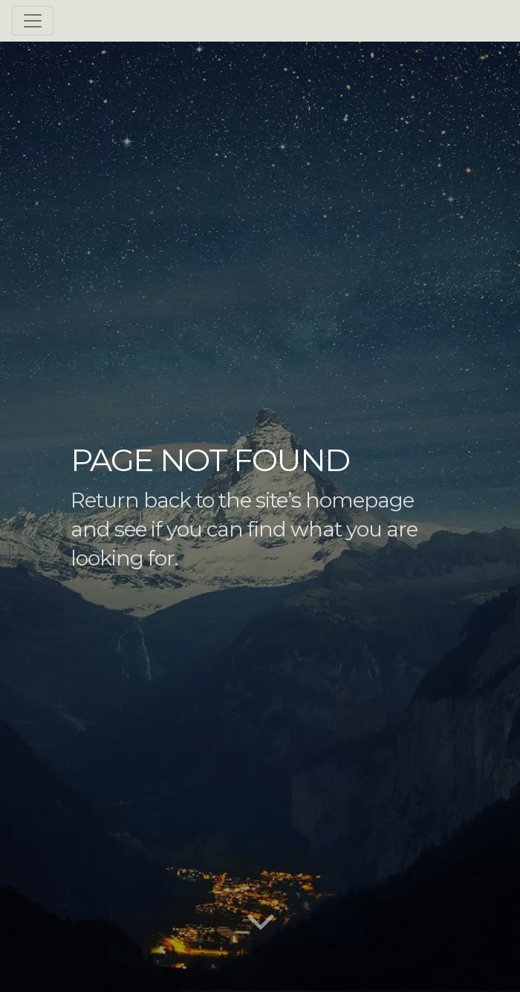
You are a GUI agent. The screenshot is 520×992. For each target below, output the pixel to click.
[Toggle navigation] (32, 21)
